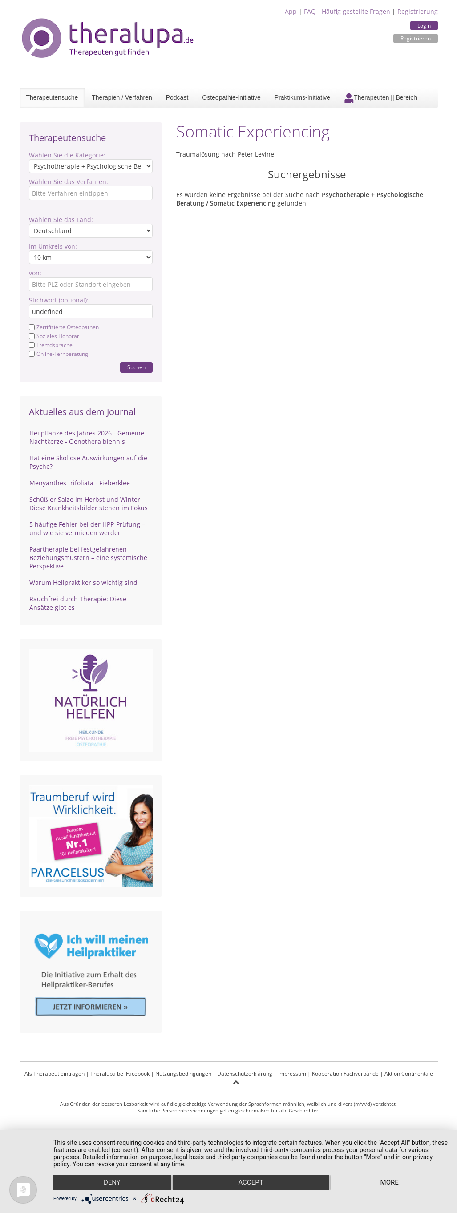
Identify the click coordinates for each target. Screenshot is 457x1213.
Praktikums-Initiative (302, 97)
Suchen (136, 367)
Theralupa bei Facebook (120, 1073)
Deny (112, 1182)
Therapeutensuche (52, 97)
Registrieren (415, 38)
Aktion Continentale (408, 1073)
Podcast (177, 97)
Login (424, 25)
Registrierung (417, 11)
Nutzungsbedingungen (183, 1073)
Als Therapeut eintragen (54, 1073)
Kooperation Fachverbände (345, 1073)
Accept (250, 1182)
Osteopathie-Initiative (231, 97)
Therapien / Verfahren (122, 97)
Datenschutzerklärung (244, 1073)
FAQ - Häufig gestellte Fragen (347, 11)
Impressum (292, 1073)
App (291, 11)
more (389, 1182)
